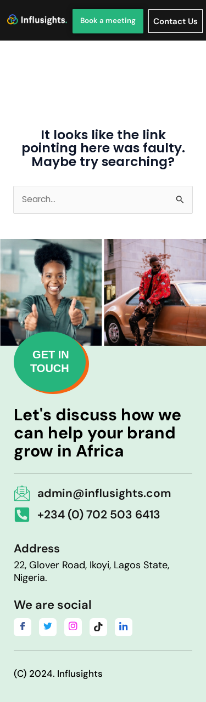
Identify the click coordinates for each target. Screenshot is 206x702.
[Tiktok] (98, 627)
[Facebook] (22, 627)
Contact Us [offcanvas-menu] (175, 21)
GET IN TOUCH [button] (49, 361)
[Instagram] (73, 627)
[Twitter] (48, 627)
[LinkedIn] (123, 627)
